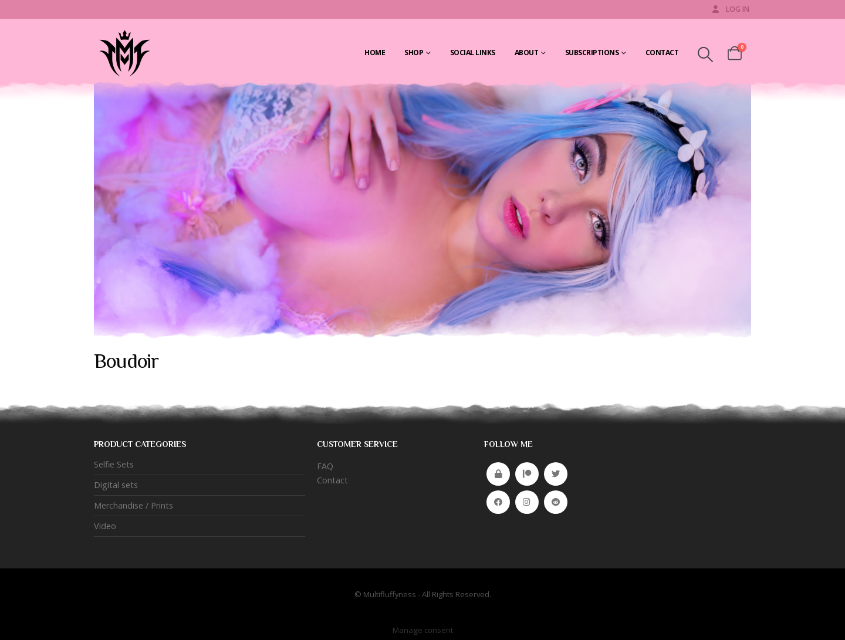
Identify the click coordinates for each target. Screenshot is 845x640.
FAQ (325, 466)
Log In (730, 9)
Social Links (472, 52)
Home (374, 52)
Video (105, 525)
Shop (413, 52)
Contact (662, 52)
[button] (705, 54)
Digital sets (116, 484)
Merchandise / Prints (133, 505)
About (527, 52)
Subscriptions (592, 52)
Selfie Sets (114, 464)
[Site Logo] (123, 52)
